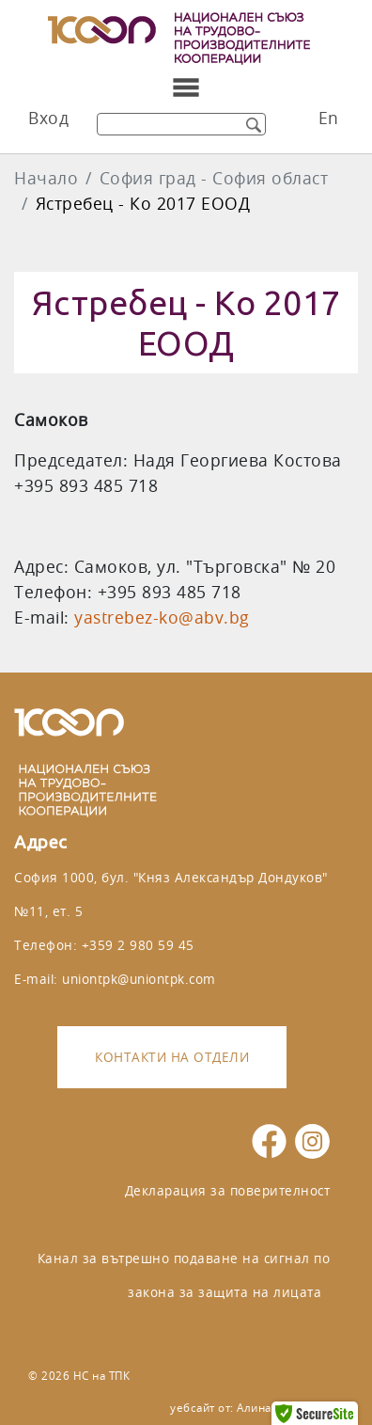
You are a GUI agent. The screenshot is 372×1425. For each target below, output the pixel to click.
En (328, 118)
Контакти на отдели (172, 1057)
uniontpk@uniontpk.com (139, 979)
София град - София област (214, 178)
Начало (46, 178)
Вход (48, 118)
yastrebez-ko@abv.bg (162, 617)
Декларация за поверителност (228, 1190)
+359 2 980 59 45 (138, 945)
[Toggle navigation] (186, 87)
